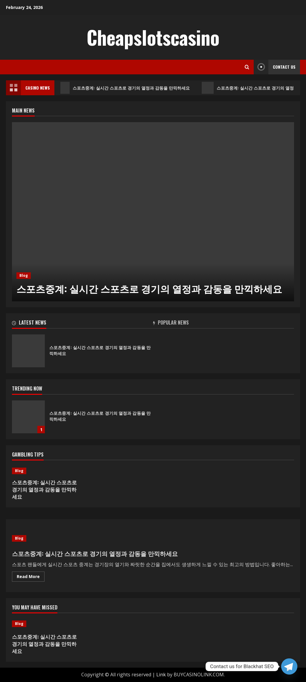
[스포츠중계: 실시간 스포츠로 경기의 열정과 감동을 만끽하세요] (153, 211)
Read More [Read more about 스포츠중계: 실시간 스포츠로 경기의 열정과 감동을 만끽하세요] (31, 577)
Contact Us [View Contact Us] (275, 67)
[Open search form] (247, 67)
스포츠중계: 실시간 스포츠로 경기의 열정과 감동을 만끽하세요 (125, 88)
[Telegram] (289, 666)
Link (161, 674)
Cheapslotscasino (153, 37)
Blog (23, 275)
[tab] (82, 323)
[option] (153, 211)
